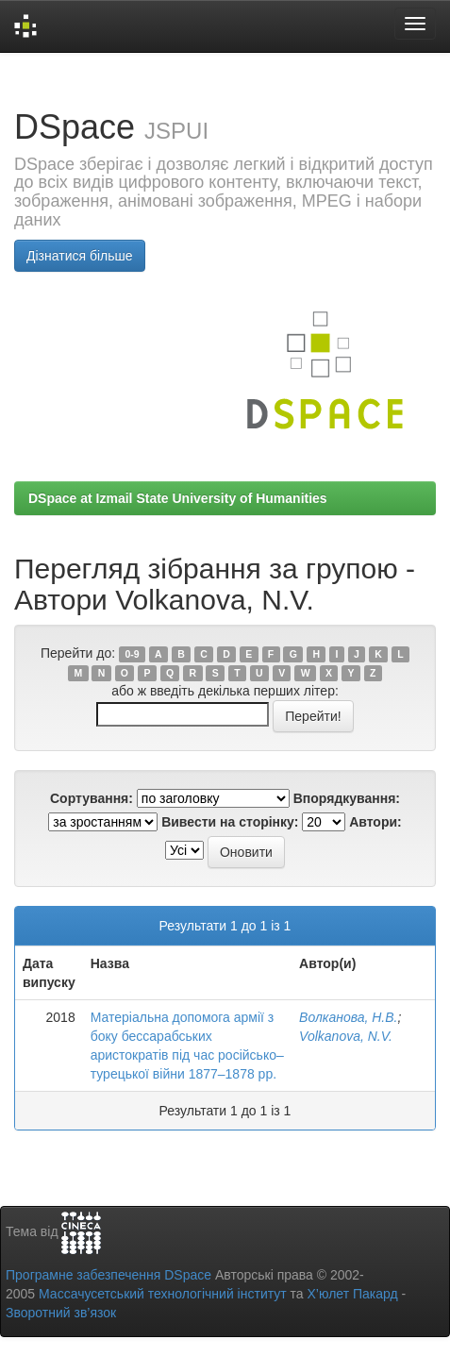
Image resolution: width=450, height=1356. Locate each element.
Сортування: (91, 798)
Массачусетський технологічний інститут (163, 1293)
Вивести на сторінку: (229, 821)
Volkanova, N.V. (345, 1036)
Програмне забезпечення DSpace (108, 1274)
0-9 (132, 654)
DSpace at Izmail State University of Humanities (177, 498)
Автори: (375, 821)
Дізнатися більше (79, 255)
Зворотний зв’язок (61, 1312)
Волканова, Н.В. (348, 1017)
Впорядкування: (346, 798)
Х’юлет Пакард (353, 1293)
